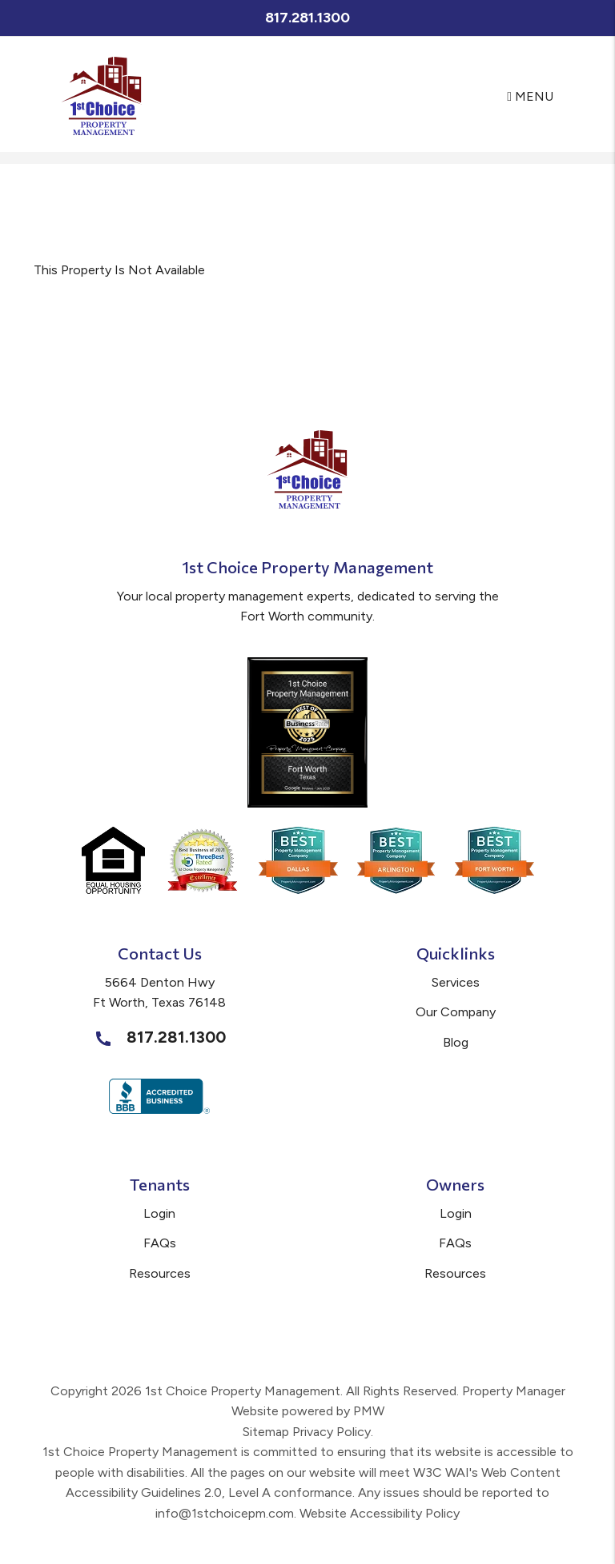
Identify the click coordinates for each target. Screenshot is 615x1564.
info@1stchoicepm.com (224, 1513)
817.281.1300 (307, 17)
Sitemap (266, 1431)
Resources (160, 1273)
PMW (368, 1410)
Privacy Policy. (332, 1431)
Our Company (456, 1011)
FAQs (159, 1243)
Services (456, 982)
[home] (102, 95)
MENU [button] (530, 96)
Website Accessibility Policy (379, 1513)
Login (159, 1213)
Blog (455, 1042)
